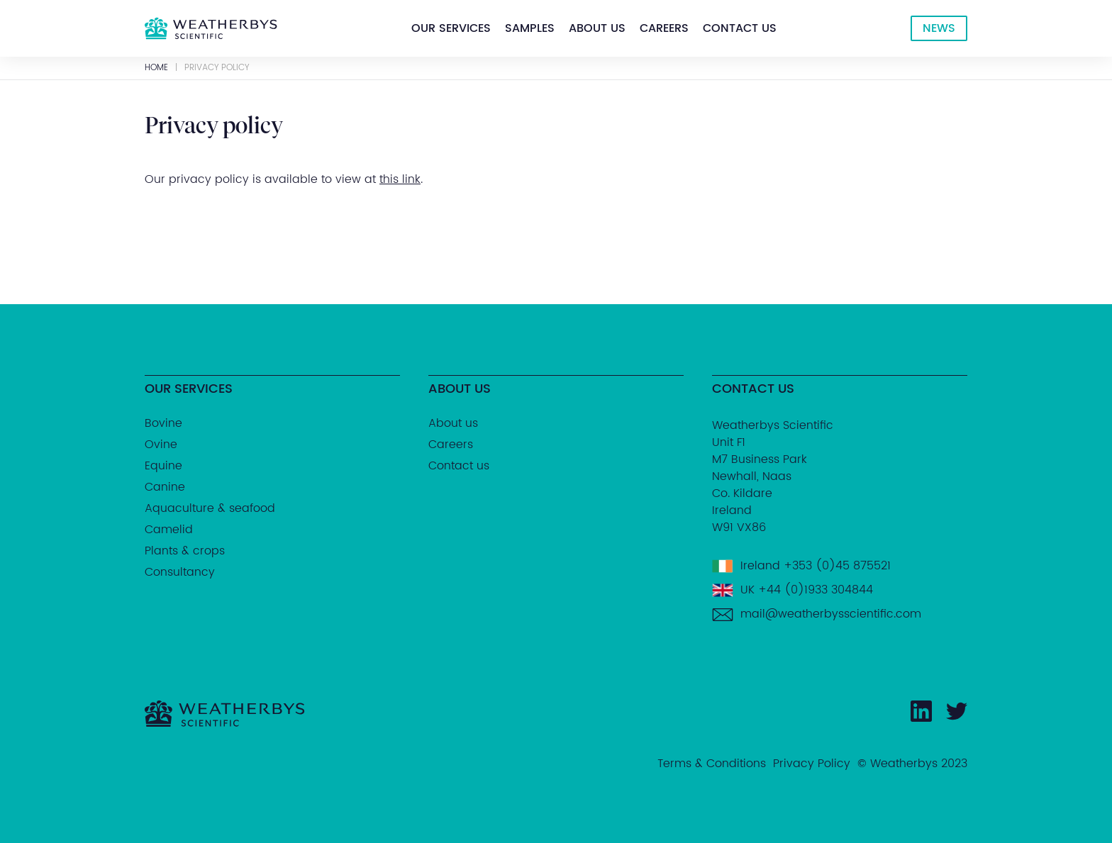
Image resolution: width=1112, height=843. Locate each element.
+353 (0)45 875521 (837, 565)
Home (156, 68)
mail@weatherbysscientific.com (830, 614)
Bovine (163, 423)
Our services (451, 28)
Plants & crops (185, 551)
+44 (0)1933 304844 (815, 590)
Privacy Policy (811, 763)
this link (400, 179)
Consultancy (180, 572)
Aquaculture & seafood (210, 508)
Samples (530, 28)
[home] (211, 28)
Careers (664, 28)
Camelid (169, 529)
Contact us (740, 28)
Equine (163, 465)
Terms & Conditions (711, 763)
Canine (165, 487)
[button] (451, 28)
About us (597, 28)
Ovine (161, 444)
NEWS (939, 28)
